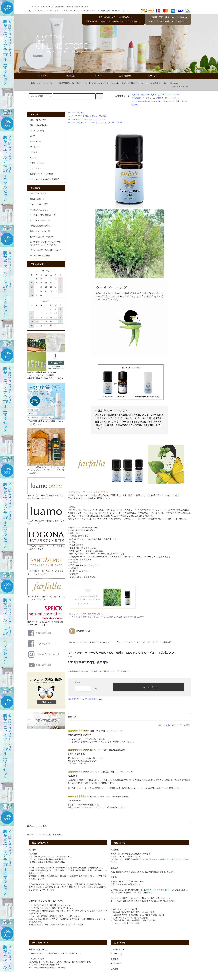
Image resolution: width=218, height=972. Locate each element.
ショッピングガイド (38, 193)
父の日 (153, 95)
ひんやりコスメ (164, 95)
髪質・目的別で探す (38, 120)
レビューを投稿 (183, 725)
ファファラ (79, 113)
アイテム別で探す (82, 116)
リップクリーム (148, 98)
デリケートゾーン (172, 98)
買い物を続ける (123, 671)
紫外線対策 (136, 98)
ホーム (70, 113)
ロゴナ (32, 136)
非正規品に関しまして (39, 210)
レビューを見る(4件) (166, 725)
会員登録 (68, 75)
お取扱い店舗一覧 (37, 199)
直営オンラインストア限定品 (42, 174)
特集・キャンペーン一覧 (40, 83)
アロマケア (96, 116)
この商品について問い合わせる (102, 671)
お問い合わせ (122, 75)
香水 (177, 101)
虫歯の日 (135, 95)
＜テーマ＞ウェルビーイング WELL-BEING (104, 123)
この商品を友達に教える (78, 671)
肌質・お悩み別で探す (39, 125)
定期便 (134, 105)
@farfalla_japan (79, 631)
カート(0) (149, 75)
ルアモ (32, 158)
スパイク (33, 152)
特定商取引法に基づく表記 (91, 699)
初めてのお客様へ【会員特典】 (42, 237)
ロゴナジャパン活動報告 (40, 256)
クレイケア (176, 95)
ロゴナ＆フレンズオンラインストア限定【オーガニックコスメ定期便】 (45, 243)
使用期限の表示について (40, 226)
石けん (185, 101)
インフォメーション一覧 (40, 220)
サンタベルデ (35, 142)
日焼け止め (144, 95)
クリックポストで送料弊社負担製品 (44, 179)
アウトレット (35, 168)
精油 (104, 116)
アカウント (40, 75)
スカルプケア (156, 101)
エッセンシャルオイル (141, 101)
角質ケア (160, 98)
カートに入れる (148, 687)
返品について (73, 699)
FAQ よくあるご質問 (39, 204)
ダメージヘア (169, 101)
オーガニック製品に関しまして (42, 215)
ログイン (95, 75)
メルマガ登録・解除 (179, 86)
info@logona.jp (116, 954)
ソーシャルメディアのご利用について (45, 250)
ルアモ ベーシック (37, 163)
